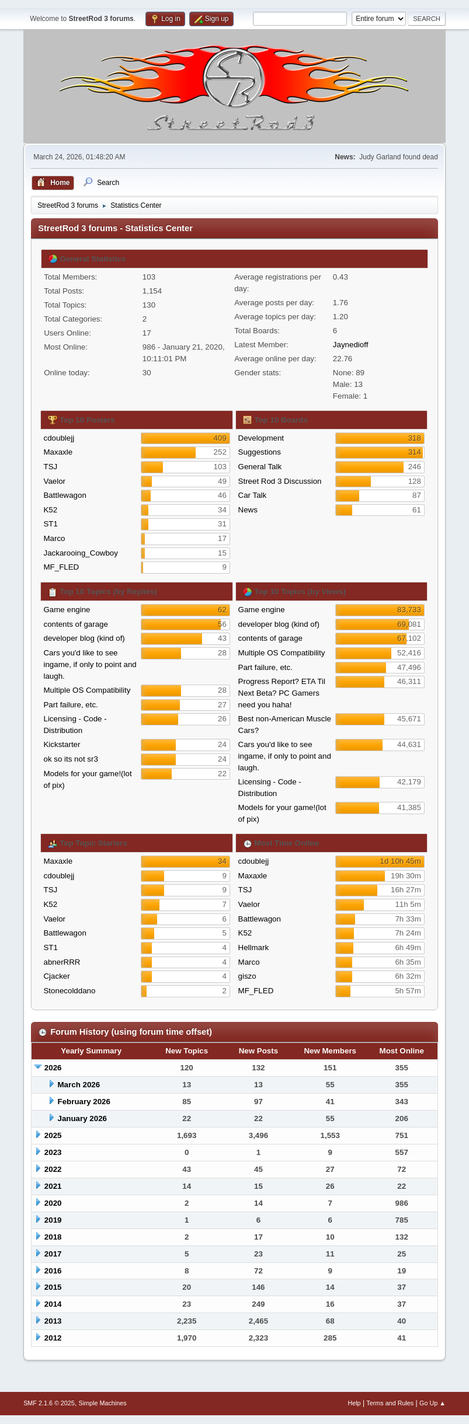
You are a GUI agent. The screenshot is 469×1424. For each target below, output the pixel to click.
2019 (53, 1220)
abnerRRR (61, 962)
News (248, 509)
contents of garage (75, 624)
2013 (53, 1321)
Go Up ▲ (432, 1402)
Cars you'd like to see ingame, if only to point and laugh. (89, 664)
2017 (53, 1254)
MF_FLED (61, 567)
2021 (53, 1186)
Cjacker (56, 976)
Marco (54, 538)
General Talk (260, 466)
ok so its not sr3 (70, 759)
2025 (53, 1135)
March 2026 (79, 1084)
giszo (247, 976)
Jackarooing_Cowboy (80, 553)
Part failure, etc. (70, 704)
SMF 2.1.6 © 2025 (49, 1402)
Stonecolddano (69, 990)
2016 (53, 1270)
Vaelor (54, 481)
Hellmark (253, 947)
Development (261, 438)
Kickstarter (61, 744)
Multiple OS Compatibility (86, 690)
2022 (53, 1169)
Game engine (66, 609)
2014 (53, 1304)
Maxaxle (57, 452)
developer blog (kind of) (83, 638)
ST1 (50, 523)
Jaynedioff (351, 344)
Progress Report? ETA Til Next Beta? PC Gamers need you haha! (281, 693)
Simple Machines (102, 1402)
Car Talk (252, 495)
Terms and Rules (390, 1402)
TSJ (50, 466)
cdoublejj (58, 438)
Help (354, 1402)
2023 (53, 1152)
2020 (53, 1203)
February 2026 (84, 1101)
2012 (53, 1338)
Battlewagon (64, 495)
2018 (53, 1237)
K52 (50, 509)
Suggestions (259, 452)
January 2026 (82, 1118)
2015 (53, 1287)
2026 (53, 1067)
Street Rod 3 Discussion (280, 481)
